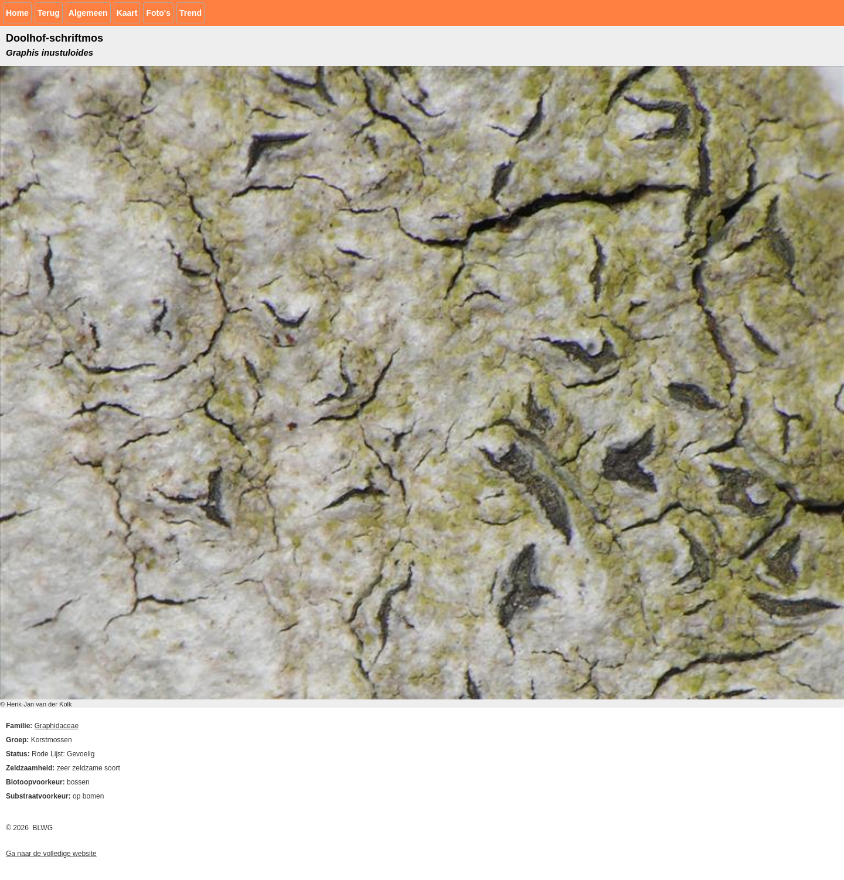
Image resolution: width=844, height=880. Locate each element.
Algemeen (88, 13)
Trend (190, 13)
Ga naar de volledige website (51, 854)
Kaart (127, 13)
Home (17, 13)
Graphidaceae (57, 726)
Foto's (158, 13)
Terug (49, 13)
